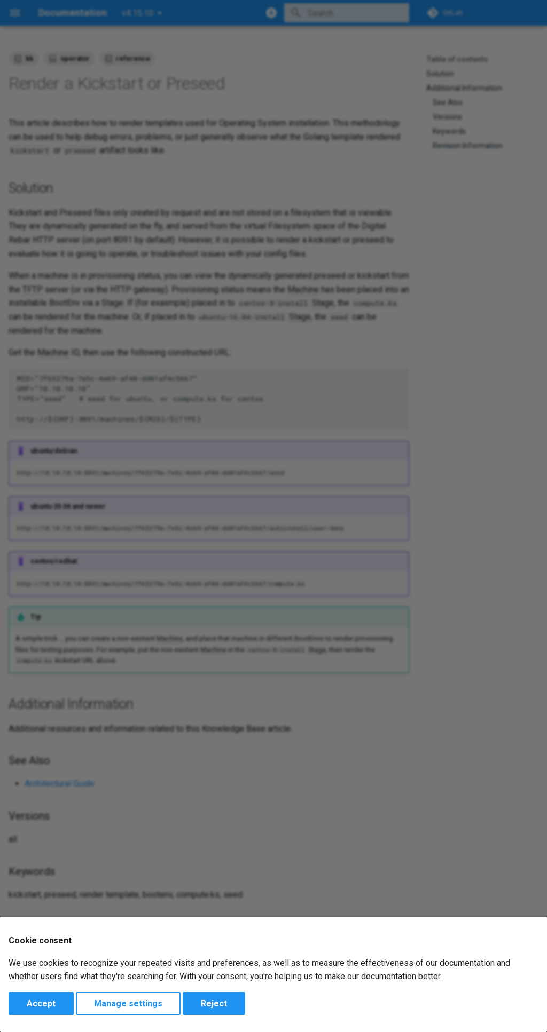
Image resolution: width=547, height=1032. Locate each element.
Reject (214, 1003)
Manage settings (128, 1003)
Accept (41, 1003)
